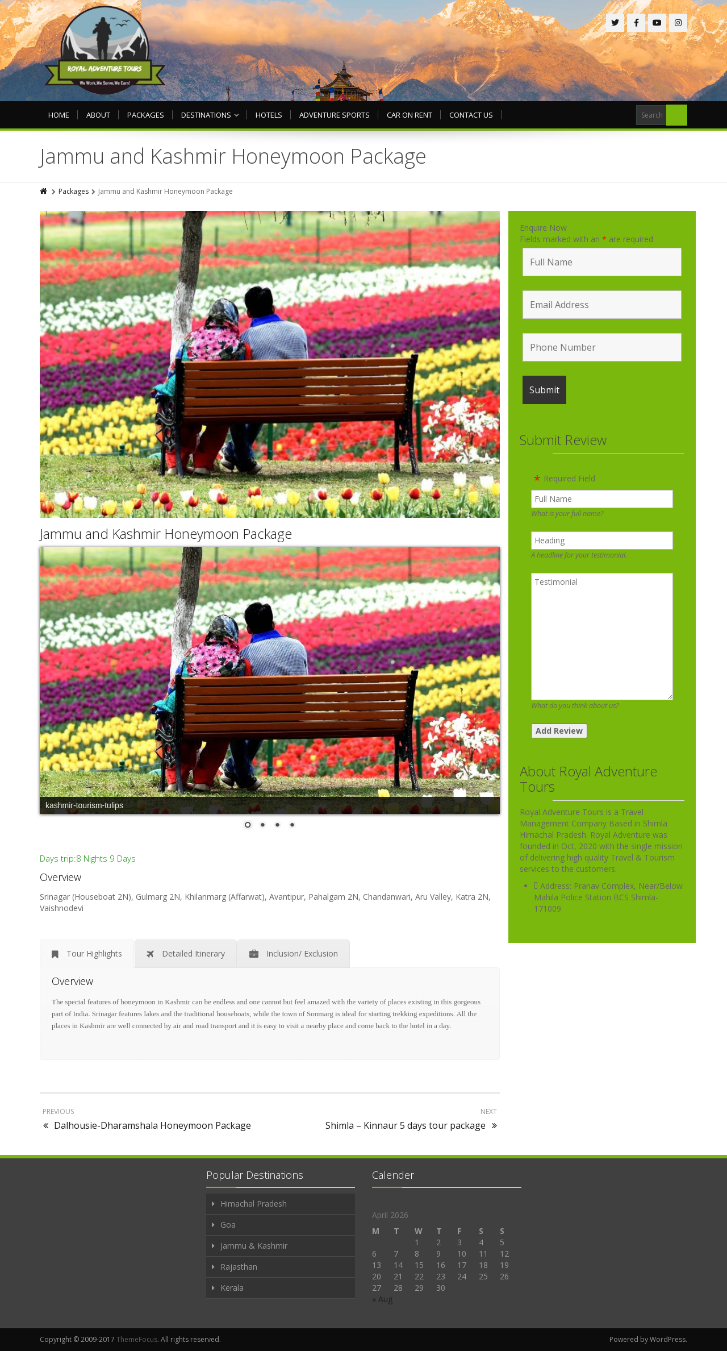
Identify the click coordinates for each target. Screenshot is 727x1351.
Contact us (471, 115)
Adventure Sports (334, 115)
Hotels (269, 115)
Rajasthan (238, 1266)
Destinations (210, 115)
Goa (228, 1224)
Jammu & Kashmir (253, 1245)
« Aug (382, 1299)
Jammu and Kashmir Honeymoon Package (166, 533)
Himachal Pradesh (253, 1203)
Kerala (232, 1287)
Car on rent (409, 115)
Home (58, 115)
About (98, 115)
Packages (145, 115)
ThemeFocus (136, 1339)
